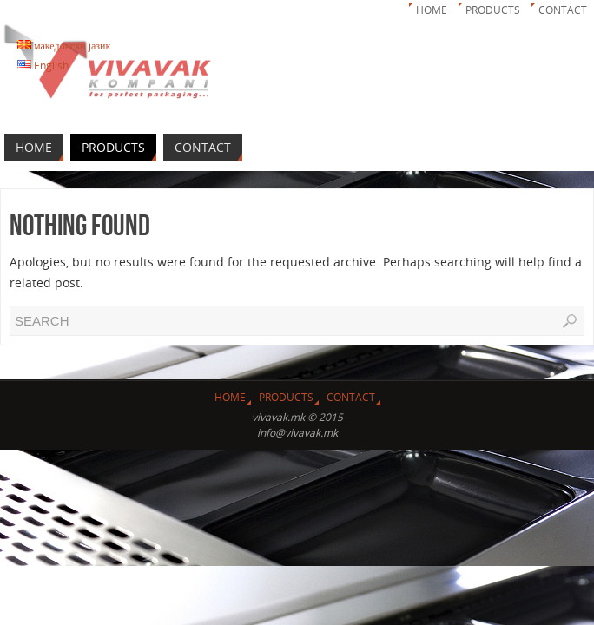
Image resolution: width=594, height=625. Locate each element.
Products (492, 10)
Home (431, 10)
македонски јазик (63, 45)
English (43, 65)
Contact (562, 10)
